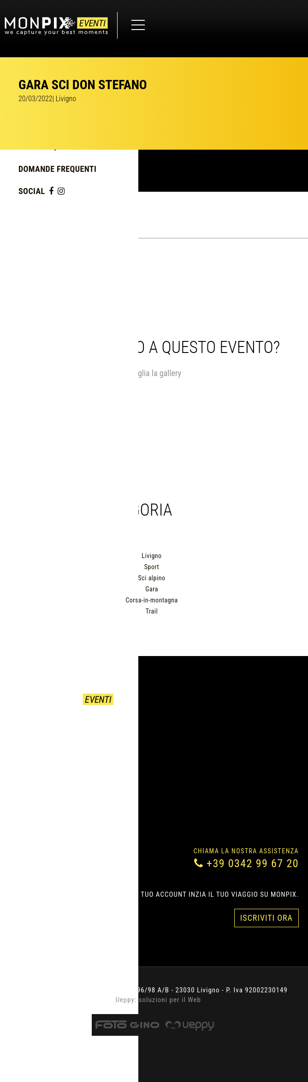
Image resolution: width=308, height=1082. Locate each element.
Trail (152, 611)
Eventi (20, 727)
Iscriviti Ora (266, 918)
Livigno (151, 555)
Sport (151, 567)
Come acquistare (39, 738)
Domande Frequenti (57, 169)
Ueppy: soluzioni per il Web (158, 1000)
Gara (151, 589)
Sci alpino (152, 578)
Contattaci (29, 749)
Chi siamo (26, 760)
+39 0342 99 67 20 (253, 863)
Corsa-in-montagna (151, 600)
